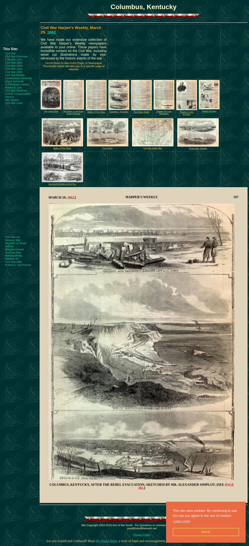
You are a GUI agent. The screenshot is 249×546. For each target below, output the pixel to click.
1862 (51, 32)
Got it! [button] (206, 532)
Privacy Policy (142, 534)
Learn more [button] (181, 521)
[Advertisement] (19, 34)
